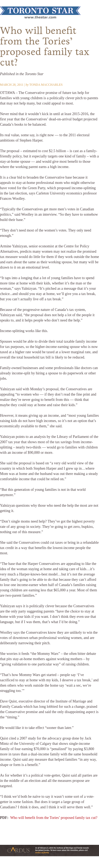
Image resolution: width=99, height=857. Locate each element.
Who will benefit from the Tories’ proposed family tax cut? (53, 818)
